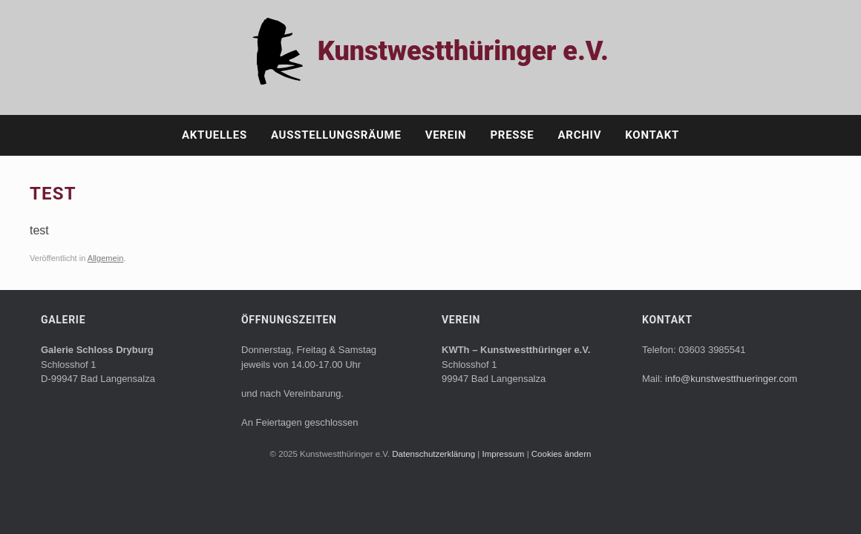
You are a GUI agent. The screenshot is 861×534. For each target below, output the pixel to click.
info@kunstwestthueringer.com (731, 378)
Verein (446, 135)
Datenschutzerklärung (434, 453)
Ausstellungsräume (336, 135)
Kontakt (652, 135)
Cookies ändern (561, 453)
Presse (512, 135)
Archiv (580, 135)
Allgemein (106, 258)
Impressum (504, 453)
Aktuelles (214, 135)
